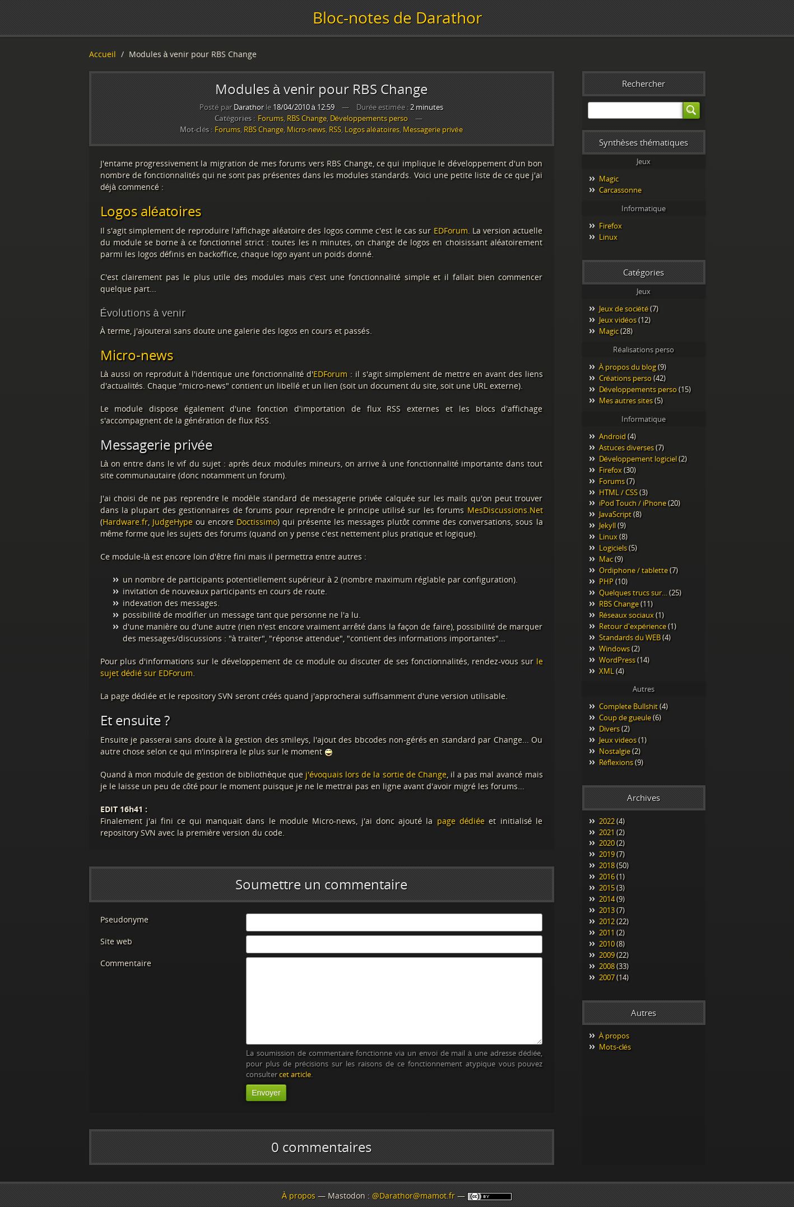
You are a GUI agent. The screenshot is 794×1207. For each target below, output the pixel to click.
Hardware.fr (125, 521)
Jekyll (607, 525)
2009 (607, 955)
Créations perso (625, 378)
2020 (607, 843)
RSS (335, 129)
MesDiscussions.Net (505, 510)
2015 (607, 888)
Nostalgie (614, 751)
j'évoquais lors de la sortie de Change (376, 774)
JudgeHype (172, 521)
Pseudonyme (124, 919)
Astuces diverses (626, 447)
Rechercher (643, 83)
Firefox (610, 226)
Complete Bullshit (628, 706)
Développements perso (369, 118)
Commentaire (125, 963)
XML (606, 671)
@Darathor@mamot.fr (413, 1195)
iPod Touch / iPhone (632, 503)
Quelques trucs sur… (633, 593)
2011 (607, 933)
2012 (607, 921)
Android (612, 436)
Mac (606, 559)
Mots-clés (615, 1047)
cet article (295, 1074)
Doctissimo (256, 521)
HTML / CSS (618, 492)
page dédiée (461, 820)
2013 (607, 910)
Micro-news (306, 129)
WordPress (617, 660)
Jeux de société (624, 309)
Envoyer (266, 1092)
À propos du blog (628, 367)
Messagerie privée (433, 129)
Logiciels (613, 548)
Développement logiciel (638, 459)
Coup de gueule (625, 717)
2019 (607, 854)
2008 (607, 966)
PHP (606, 581)
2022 (607, 821)
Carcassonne (620, 190)
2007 (607, 977)
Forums (271, 118)
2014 (607, 899)
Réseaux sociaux (626, 615)
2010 (607, 944)
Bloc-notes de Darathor (397, 17)
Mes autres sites (626, 400)
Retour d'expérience (632, 626)
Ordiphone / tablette (633, 570)
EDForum (451, 230)
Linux (608, 237)
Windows (614, 649)
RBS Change (307, 118)
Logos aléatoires (372, 129)
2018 (607, 865)
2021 (607, 832)
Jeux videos (618, 740)
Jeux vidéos (618, 320)
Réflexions (616, 762)
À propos (614, 1036)
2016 (607, 877)
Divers (609, 729)
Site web (116, 941)
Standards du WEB (630, 637)
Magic (609, 179)
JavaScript (615, 514)
